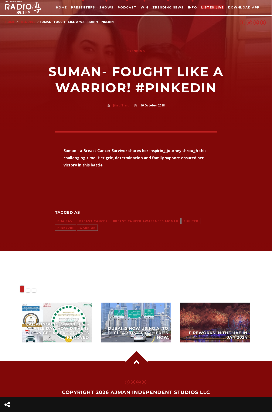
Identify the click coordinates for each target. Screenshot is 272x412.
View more (56, 322)
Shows (106, 7)
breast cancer (93, 221)
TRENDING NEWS (168, 7)
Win (144, 7)
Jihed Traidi (121, 105)
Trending (27, 22)
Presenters (83, 7)
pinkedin (65, 228)
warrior (87, 228)
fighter (191, 221)
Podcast (127, 7)
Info (192, 7)
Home (61, 7)
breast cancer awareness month (145, 221)
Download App (244, 7)
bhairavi (65, 221)
